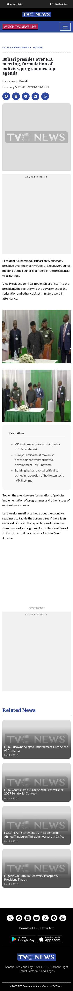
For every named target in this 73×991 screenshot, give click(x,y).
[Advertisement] (36, 215)
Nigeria (38, 47)
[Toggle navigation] (65, 27)
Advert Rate (16, 4)
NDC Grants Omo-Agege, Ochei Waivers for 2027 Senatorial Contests (33, 791)
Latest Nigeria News (15, 47)
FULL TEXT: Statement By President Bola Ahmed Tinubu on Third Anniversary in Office (34, 834)
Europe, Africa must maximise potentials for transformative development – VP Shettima (34, 459)
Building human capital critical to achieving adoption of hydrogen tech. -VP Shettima (39, 475)
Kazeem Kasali (17, 81)
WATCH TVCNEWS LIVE (20, 27)
